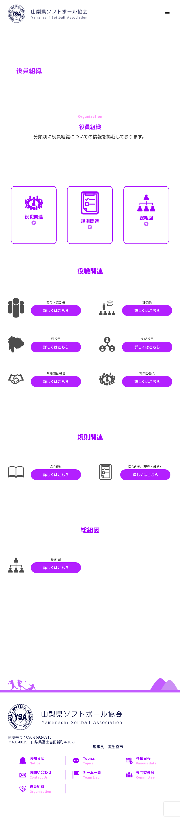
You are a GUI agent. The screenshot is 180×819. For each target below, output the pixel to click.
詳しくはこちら (56, 310)
